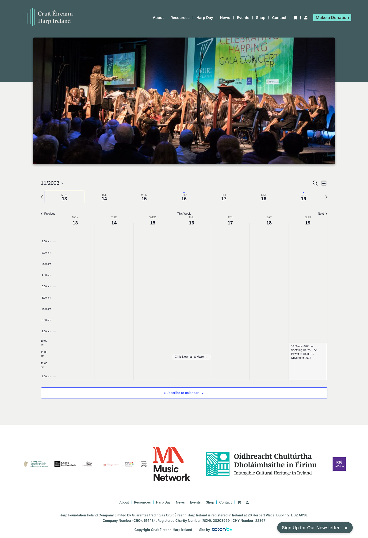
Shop (260, 17)
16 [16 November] (191, 222)
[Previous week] (42, 196)
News (225, 17)
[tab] (64, 197)
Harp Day (204, 17)
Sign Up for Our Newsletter (315, 527)
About (158, 17)
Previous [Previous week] (48, 213)
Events (243, 17)
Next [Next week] (322, 213)
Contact (279, 17)
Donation (332, 17)
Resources (180, 17)
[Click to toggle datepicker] (52, 183)
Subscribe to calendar (181, 393)
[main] (184, 294)
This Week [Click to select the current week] (184, 213)
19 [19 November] (307, 222)
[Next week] (326, 196)
